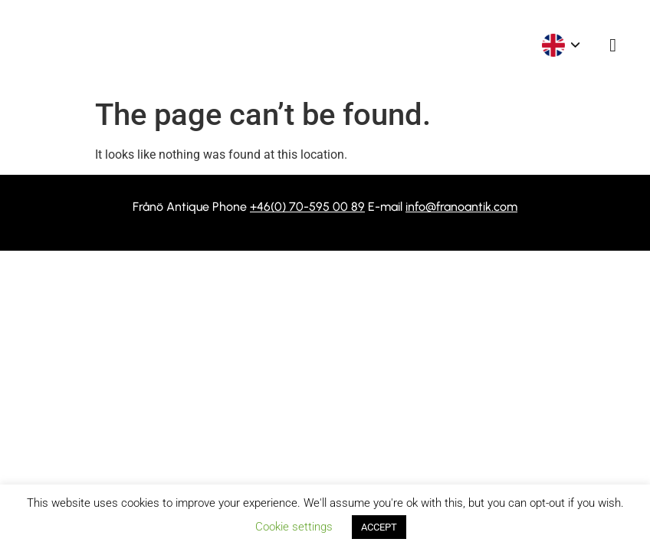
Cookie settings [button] (294, 527)
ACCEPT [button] (379, 527)
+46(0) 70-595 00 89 (307, 206)
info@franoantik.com (461, 206)
